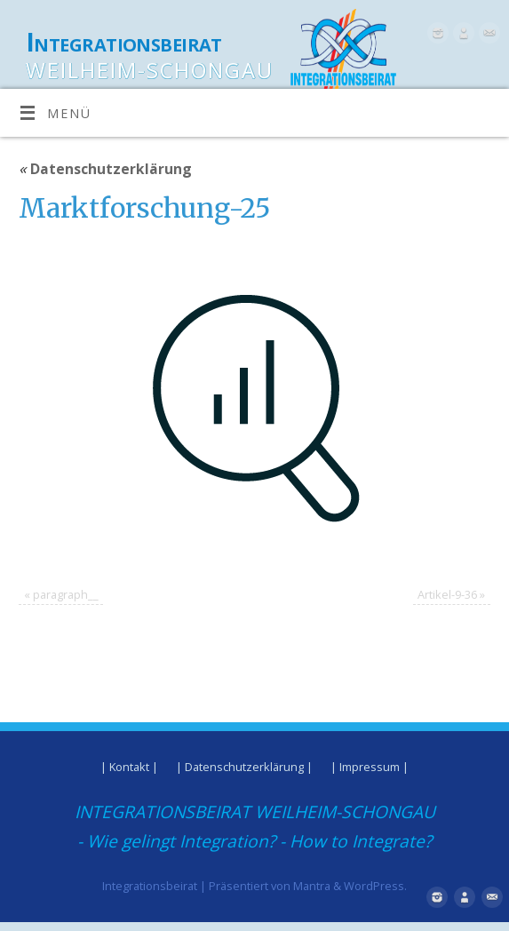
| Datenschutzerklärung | (244, 767)
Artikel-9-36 (447, 594)
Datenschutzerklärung (105, 169)
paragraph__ (66, 594)
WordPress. (375, 886)
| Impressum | (369, 767)
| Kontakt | (129, 767)
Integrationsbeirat (124, 42)
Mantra (311, 886)
